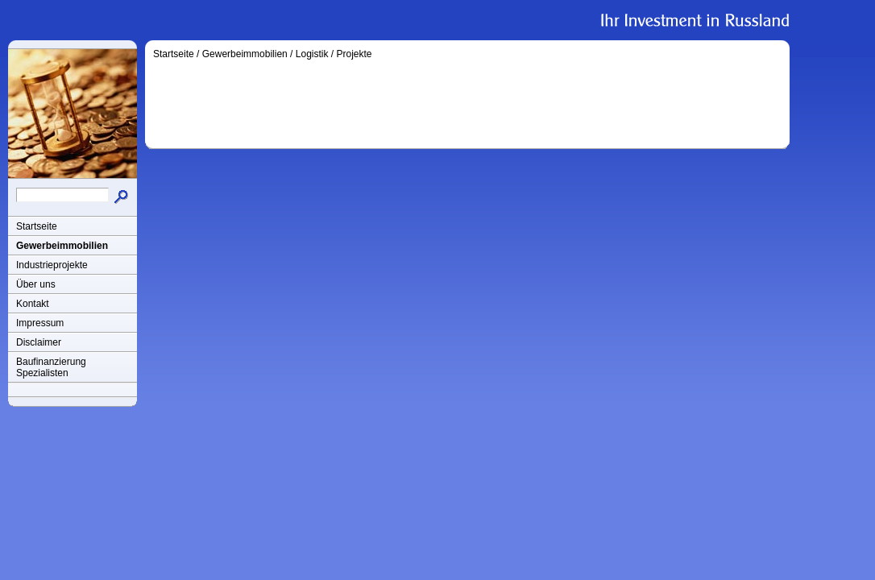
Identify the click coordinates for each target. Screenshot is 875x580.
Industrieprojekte (52, 265)
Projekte (353, 54)
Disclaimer (38, 342)
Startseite (36, 226)
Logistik (312, 54)
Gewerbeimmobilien (62, 245)
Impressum (40, 323)
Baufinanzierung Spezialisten (51, 367)
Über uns (36, 284)
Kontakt (32, 303)
